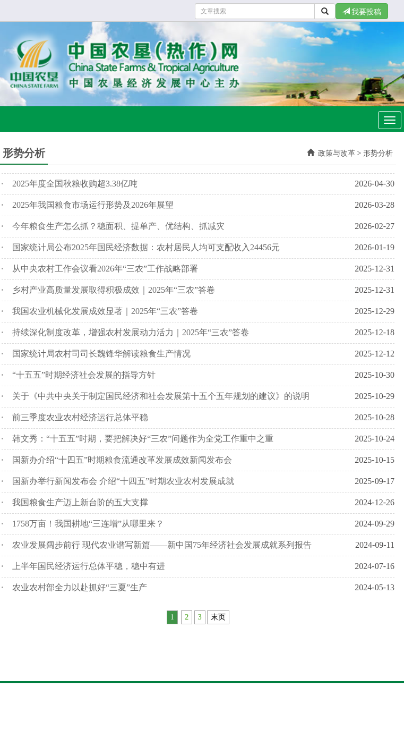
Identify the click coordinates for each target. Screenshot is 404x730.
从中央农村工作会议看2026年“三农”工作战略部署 (105, 268)
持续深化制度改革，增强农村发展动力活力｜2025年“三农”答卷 (130, 332)
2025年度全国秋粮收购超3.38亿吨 (74, 183)
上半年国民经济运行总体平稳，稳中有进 (88, 566)
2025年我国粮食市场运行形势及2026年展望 (93, 204)
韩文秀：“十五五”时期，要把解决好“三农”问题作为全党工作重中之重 (142, 438)
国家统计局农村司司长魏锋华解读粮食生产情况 (101, 353)
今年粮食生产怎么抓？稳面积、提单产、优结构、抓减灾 (118, 226)
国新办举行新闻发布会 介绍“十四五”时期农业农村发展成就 (123, 481)
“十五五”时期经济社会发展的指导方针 (84, 374)
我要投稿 (362, 11)
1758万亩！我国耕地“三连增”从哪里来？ (88, 523)
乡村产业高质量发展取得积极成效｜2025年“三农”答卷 (113, 289)
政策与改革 (336, 153)
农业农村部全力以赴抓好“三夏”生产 (79, 587)
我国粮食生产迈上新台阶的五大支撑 (80, 502)
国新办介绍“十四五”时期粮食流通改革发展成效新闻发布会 (122, 459)
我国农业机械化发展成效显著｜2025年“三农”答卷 (105, 311)
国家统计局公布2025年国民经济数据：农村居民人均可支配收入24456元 (146, 247)
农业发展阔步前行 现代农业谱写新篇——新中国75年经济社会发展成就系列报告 (162, 544)
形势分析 (378, 153)
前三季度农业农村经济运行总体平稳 (80, 417)
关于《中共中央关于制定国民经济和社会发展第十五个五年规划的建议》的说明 (161, 396)
